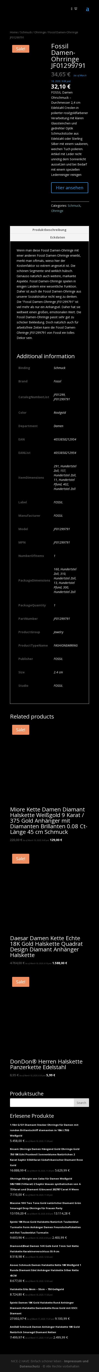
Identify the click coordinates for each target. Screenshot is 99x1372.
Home (14, 32)
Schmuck (26, 32)
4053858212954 (65, 439)
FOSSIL (58, 502)
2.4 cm (58, 672)
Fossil (57, 381)
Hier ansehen (69, 188)
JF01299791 (62, 529)
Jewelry (58, 632)
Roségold (60, 412)
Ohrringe (40, 32)
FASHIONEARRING (66, 645)
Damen (58, 426)
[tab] (49, 230)
